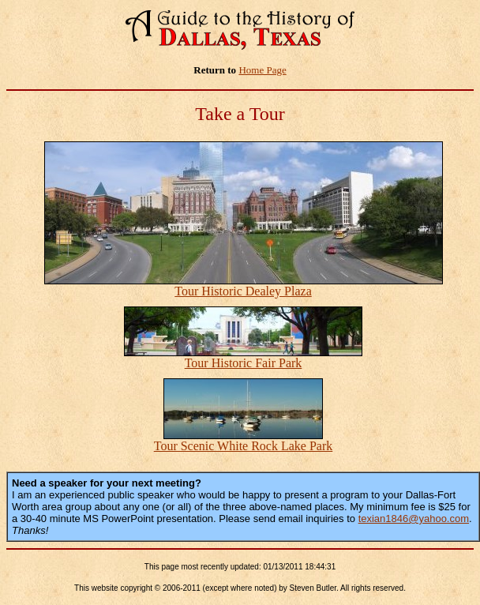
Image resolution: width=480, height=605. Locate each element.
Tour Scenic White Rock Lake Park (243, 446)
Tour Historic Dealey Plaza (242, 291)
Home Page (262, 70)
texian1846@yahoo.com (413, 518)
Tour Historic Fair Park (243, 363)
